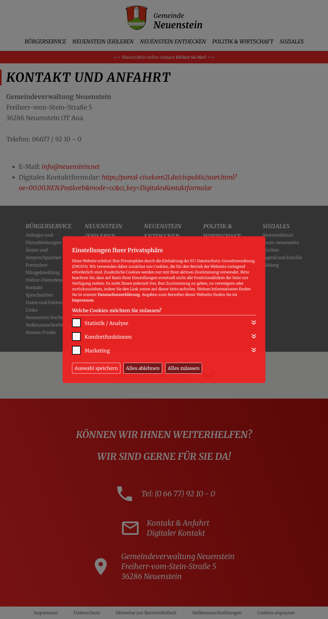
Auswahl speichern (96, 368)
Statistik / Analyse (106, 323)
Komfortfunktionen (108, 337)
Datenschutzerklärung (119, 294)
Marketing (97, 350)
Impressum (83, 300)
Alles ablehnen (143, 368)
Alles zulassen (184, 368)
